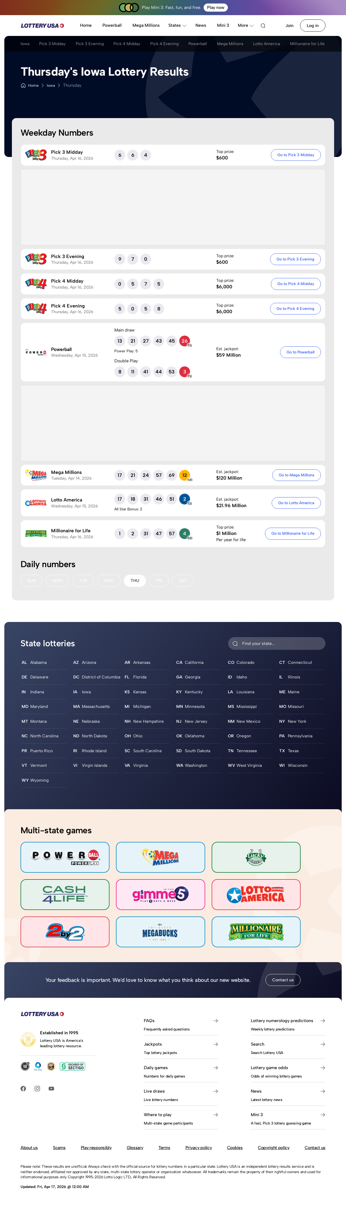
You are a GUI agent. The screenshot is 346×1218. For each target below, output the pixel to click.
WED (110, 580)
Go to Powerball (300, 352)
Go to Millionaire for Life (292, 533)
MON (57, 580)
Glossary (135, 1162)
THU (136, 580)
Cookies (235, 1162)
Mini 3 (223, 25)
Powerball (112, 25)
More (246, 25)
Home (86, 25)
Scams (59, 1162)
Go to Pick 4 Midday (295, 283)
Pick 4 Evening (172, 44)
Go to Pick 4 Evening (295, 308)
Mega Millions (146, 25)
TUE (83, 580)
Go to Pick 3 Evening (295, 259)
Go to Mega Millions (296, 475)
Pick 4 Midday (133, 44)
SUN (31, 580)
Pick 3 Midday (54, 44)
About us (29, 1162)
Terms (164, 1162)
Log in (313, 25)
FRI (160, 580)
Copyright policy (274, 1162)
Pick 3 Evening (93, 44)
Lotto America (280, 44)
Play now (215, 7)
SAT (184, 580)
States (177, 25)
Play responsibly (96, 1162)
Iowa (25, 44)
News (200, 25)
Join (289, 25)
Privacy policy (198, 1162)
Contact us (283, 994)
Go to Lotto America (296, 502)
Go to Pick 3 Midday (295, 154)
